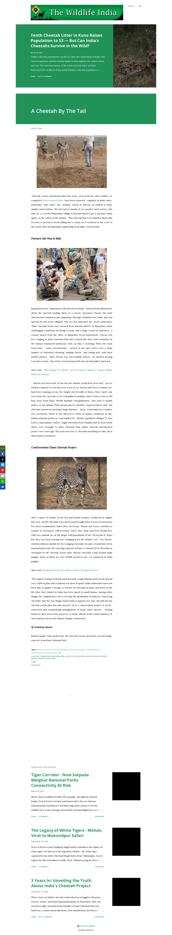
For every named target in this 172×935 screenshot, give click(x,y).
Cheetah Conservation (61, 650)
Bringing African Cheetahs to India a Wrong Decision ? (70, 570)
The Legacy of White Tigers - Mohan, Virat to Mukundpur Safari (66, 833)
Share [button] (33, 76)
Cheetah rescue (93, 650)
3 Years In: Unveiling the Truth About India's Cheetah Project (61, 883)
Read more (99, 816)
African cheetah (44, 650)
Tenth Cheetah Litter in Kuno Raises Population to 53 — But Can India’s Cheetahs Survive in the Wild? (66, 40)
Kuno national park (54, 200)
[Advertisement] (68, 738)
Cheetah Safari (37, 653)
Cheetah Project (79, 650)
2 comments (43, 816)
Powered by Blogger (86, 926)
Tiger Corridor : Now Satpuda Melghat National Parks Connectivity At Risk (60, 780)
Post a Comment (45, 76)
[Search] (131, 6)
